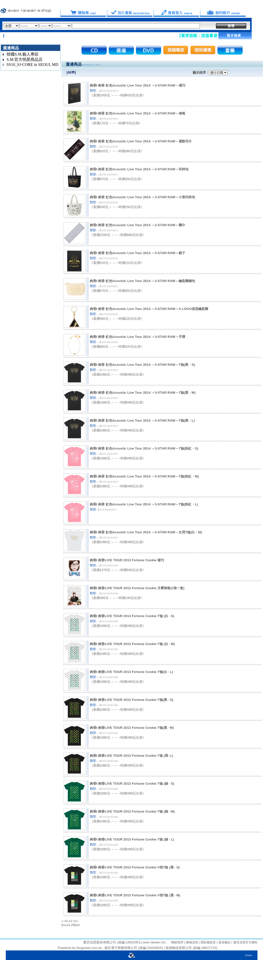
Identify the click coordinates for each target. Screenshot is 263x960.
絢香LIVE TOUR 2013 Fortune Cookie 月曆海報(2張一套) (141, 588)
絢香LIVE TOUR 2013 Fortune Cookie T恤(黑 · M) (136, 728)
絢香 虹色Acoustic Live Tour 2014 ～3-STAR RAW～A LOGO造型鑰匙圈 (153, 309)
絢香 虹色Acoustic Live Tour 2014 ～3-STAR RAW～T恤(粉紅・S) (148, 448)
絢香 (93, 85)
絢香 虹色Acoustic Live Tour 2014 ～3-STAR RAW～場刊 (141, 85)
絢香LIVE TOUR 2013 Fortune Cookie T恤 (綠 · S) (136, 783)
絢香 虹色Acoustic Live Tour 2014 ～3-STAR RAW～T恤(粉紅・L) (148, 504)
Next (76, 925)
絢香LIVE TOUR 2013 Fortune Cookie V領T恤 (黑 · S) (139, 867)
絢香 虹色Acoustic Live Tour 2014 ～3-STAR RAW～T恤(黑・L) (146, 420)
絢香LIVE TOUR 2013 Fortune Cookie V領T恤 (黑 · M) (139, 895)
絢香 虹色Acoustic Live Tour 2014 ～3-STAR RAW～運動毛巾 (145, 141)
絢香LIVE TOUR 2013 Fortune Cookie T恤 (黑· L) (135, 755)
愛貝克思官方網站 (245, 942)
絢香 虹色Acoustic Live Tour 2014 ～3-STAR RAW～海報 (141, 113)
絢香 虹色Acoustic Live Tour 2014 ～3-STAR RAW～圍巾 (141, 225)
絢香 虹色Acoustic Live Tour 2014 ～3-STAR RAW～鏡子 (141, 253)
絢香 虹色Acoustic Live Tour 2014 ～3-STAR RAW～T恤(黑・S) (146, 365)
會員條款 (223, 942)
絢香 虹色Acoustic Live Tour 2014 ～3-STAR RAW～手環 (141, 337)
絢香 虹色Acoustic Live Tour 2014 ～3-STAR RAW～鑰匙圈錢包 (146, 281)
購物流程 (191, 942)
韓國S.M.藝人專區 (23, 54)
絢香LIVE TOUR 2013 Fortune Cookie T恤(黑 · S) (135, 700)
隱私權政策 (208, 942)
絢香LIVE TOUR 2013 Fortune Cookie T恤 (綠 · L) (136, 839)
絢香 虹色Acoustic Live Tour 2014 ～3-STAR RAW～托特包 (143, 169)
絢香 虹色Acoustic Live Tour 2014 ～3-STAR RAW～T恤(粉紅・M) (148, 476)
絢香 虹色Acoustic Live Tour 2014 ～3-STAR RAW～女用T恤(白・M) (150, 532)
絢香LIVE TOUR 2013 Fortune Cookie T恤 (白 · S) (136, 616)
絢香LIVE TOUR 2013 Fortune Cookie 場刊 (131, 560)
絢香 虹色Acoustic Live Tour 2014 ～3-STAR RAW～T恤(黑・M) (147, 392)
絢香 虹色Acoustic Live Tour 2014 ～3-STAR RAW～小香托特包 (146, 197)
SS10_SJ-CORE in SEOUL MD (32, 64)
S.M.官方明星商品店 (25, 59)
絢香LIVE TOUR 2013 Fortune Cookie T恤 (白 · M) (136, 644)
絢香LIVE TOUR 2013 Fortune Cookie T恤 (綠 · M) (136, 811)
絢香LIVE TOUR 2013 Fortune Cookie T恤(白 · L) (135, 672)
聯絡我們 (177, 942)
